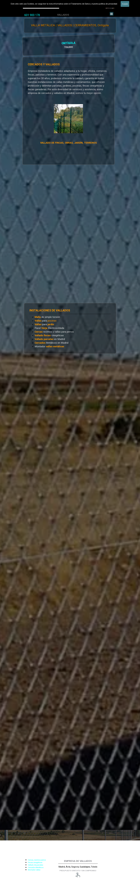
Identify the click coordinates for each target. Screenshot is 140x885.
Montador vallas (34, 870)
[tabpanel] (32, 15)
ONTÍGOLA (34, 44)
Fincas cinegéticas (35, 862)
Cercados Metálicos (35, 867)
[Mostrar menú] (112, 14)
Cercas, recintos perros (37, 860)
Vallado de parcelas (35, 865)
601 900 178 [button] (32, 15)
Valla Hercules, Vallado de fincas (41, 6)
